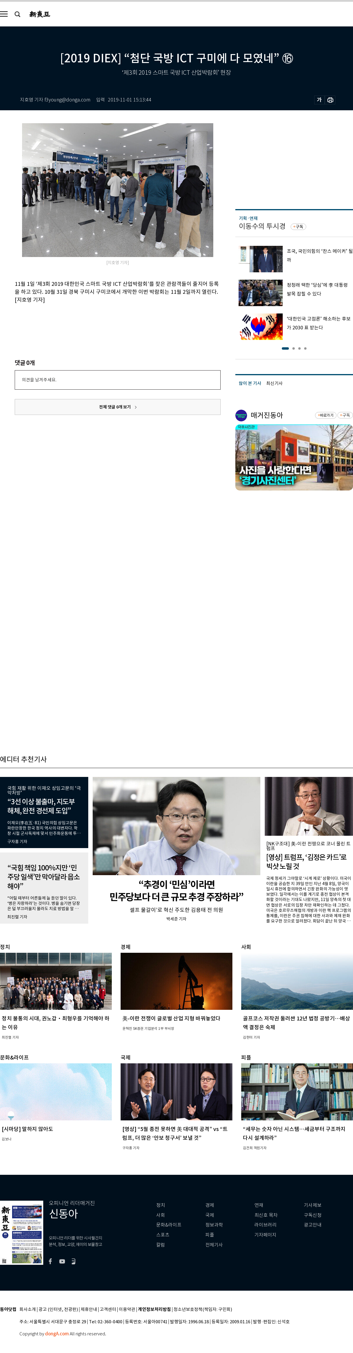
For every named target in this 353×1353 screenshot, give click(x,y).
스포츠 (162, 1235)
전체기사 (214, 1245)
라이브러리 (265, 1225)
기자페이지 (265, 1235)
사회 (160, 1215)
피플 (209, 1235)
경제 (209, 1205)
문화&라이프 (169, 1225)
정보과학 (214, 1225)
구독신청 (313, 1215)
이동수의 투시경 (262, 226)
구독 (299, 226)
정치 (160, 1205)
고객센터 (108, 1309)
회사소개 (27, 1309)
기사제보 (313, 1205)
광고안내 (313, 1225)
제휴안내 (89, 1309)
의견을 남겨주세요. (39, 380)
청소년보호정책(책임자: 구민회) (203, 1309)
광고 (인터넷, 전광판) (58, 1309)
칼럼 (160, 1245)
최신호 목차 (266, 1215)
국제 (209, 1215)
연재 (258, 1205)
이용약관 (127, 1309)
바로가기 (326, 415)
